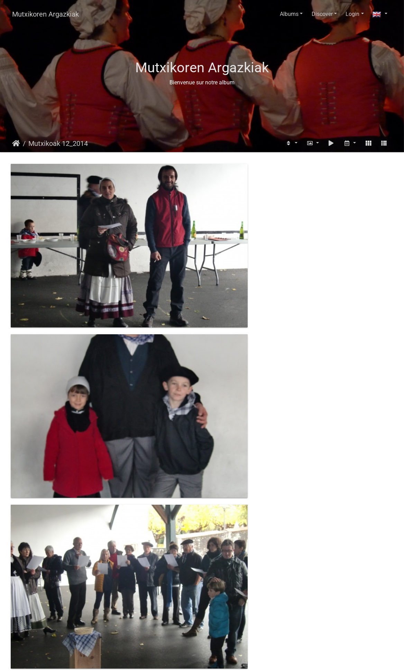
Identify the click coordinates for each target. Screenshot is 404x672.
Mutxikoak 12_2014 (58, 143)
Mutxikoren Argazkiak (45, 14)
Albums (289, 14)
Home (16, 143)
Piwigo (217, 660)
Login (352, 14)
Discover (322, 14)
